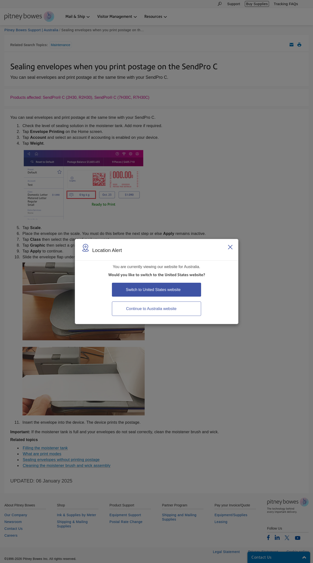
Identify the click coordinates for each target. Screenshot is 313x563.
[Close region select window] (230, 247)
